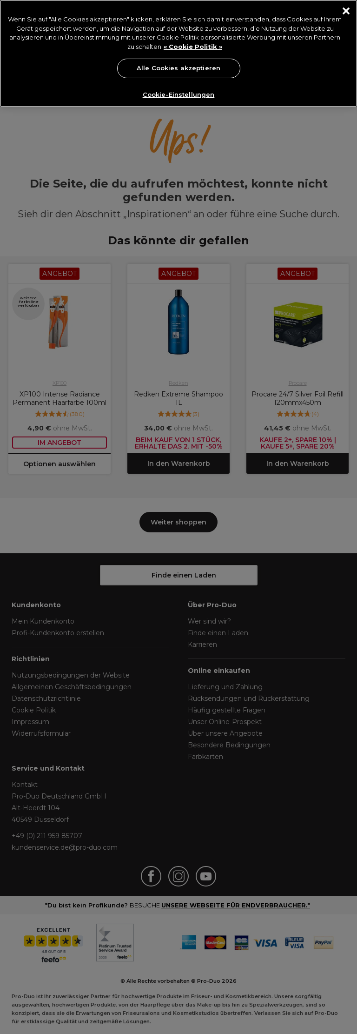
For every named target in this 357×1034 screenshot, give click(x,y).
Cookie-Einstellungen (179, 94)
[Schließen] (346, 10)
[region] (178, 53)
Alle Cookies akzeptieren (178, 68)
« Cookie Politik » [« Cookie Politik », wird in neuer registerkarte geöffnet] (193, 46)
